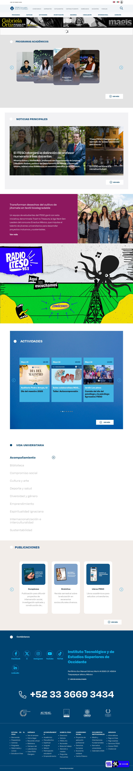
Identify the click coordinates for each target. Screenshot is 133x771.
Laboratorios (32, 749)
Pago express (113, 741)
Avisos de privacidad (66, 768)
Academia (73, 15)
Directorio (63, 735)
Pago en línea (113, 738)
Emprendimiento (50, 756)
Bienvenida (15, 737)
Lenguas (47, 745)
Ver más (14, 234)
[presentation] (14, 380)
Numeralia (63, 743)
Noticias (29, 15)
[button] (60, 411)
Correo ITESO (113, 746)
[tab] (33, 457)
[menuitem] (36, 9)
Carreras (14, 742)
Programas (16, 15)
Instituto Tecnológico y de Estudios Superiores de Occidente (91, 656)
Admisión (118, 15)
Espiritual (47, 742)
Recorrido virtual (34, 741)
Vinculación (87, 15)
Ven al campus (33, 735)
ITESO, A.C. (63, 741)
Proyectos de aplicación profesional (81, 740)
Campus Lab (32, 746)
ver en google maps (77, 679)
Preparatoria (15, 740)
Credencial (112, 749)
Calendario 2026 (98, 751)
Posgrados (15, 745)
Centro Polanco (81, 756)
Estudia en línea (17, 753)
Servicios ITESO (114, 743)
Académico (48, 737)
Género (46, 748)
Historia (62, 738)
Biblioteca (31, 743)
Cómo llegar (32, 738)
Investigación (59, 15)
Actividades (43, 15)
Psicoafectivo (49, 740)
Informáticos (113, 735)
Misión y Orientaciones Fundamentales (98, 740)
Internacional (103, 15)
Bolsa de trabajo (66, 746)
